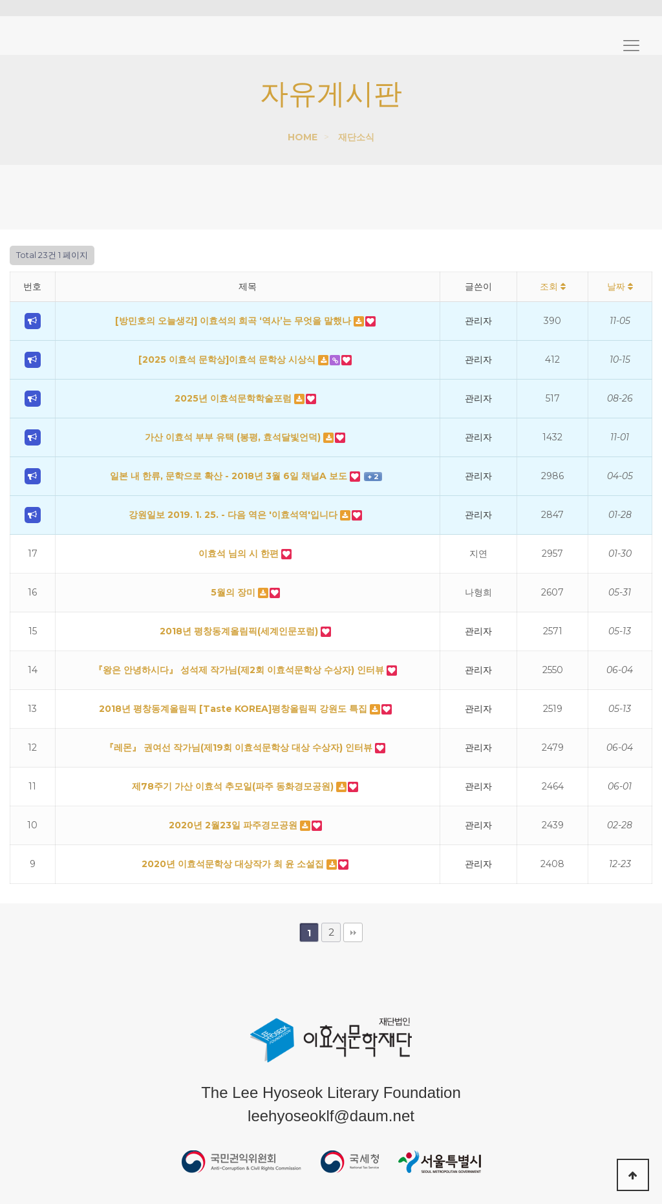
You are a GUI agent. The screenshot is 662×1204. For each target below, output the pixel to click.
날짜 (620, 286)
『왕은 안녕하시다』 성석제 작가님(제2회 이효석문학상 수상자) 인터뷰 (240, 670)
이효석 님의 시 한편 (239, 553)
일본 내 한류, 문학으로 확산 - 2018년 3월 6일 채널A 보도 (230, 476)
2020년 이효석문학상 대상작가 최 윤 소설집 (234, 864)
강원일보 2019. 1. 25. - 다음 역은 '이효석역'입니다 (234, 515)
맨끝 (353, 932)
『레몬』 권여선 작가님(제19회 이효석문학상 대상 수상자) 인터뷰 (240, 747)
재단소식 (356, 137)
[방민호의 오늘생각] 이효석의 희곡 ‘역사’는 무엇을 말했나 (234, 321)
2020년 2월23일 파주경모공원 (234, 825)
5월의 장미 (234, 592)
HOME (302, 137)
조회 (553, 286)
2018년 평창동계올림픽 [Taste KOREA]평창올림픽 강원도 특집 (234, 709)
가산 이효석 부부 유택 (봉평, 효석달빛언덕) (234, 437)
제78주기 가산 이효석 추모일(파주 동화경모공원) (234, 786)
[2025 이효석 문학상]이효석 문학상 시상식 (228, 359)
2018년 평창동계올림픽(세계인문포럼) (240, 631)
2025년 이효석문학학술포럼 (234, 398)
